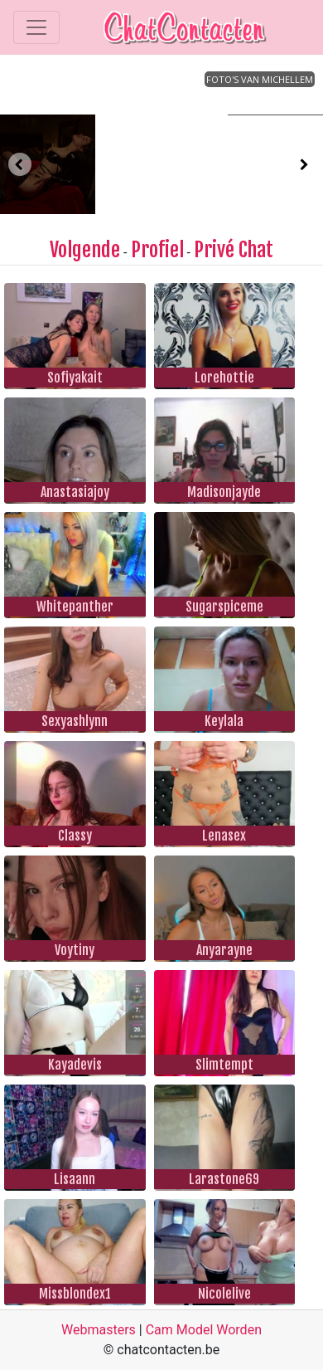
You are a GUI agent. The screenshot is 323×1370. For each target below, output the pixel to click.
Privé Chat (233, 249)
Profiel (157, 249)
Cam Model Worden (204, 1330)
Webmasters (98, 1330)
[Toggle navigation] (36, 27)
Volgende (85, 249)
